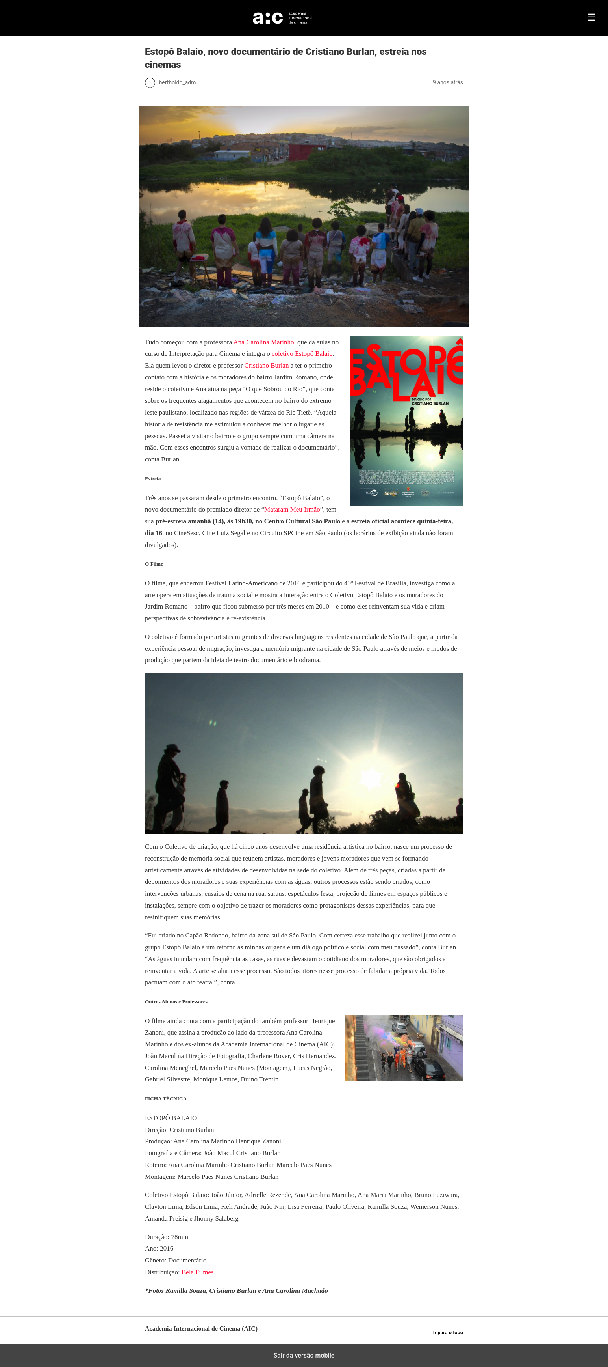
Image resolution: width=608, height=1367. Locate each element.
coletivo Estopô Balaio (302, 353)
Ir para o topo (448, 1332)
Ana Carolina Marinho (264, 342)
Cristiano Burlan (267, 365)
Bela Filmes (198, 1272)
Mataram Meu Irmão (292, 509)
